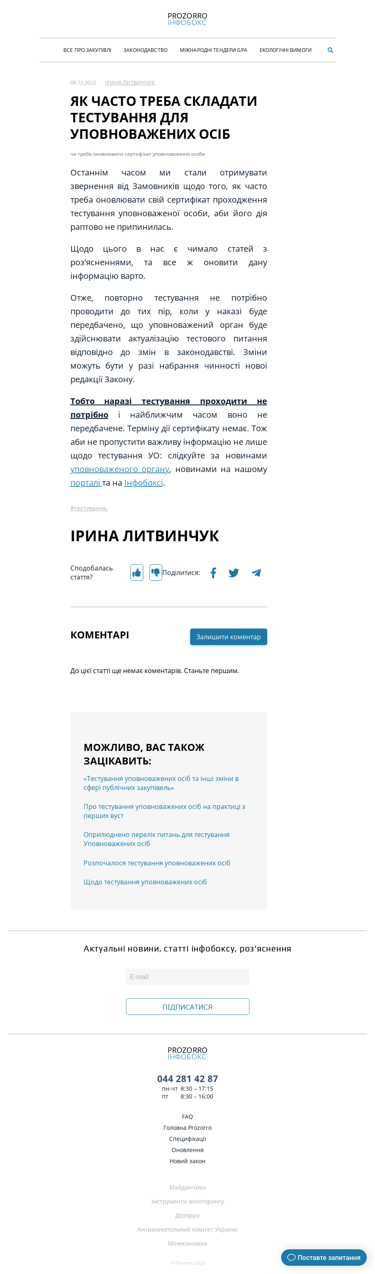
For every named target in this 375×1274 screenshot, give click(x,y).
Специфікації (187, 1139)
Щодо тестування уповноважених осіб (145, 881)
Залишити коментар (228, 636)
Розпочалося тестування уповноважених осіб (157, 862)
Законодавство (145, 50)
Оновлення (188, 1150)
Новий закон (187, 1161)
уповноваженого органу (120, 469)
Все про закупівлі (87, 50)
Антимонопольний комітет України (187, 1229)
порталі (86, 482)
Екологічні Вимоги (286, 50)
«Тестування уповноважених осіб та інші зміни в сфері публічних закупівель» (161, 783)
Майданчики (187, 1187)
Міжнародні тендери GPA (213, 50)
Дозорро (187, 1215)
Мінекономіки (187, 1243)
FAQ (187, 1116)
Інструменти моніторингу (187, 1201)
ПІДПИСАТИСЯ (187, 1007)
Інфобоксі (143, 482)
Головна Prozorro (187, 1127)
